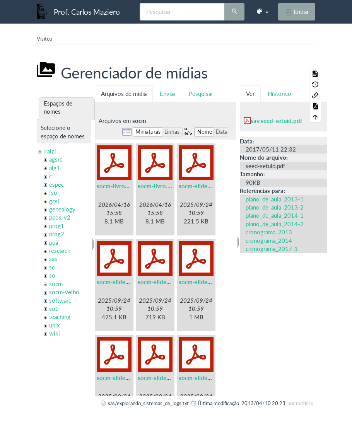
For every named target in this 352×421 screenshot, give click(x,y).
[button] (262, 11)
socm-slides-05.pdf (122, 377)
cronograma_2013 (269, 231)
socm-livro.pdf (157, 185)
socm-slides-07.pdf (204, 377)
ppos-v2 (59, 217)
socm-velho (64, 291)
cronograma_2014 (269, 240)
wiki (54, 333)
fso (53, 192)
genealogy (62, 209)
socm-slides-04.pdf (204, 281)
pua (53, 242)
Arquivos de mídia (124, 93)
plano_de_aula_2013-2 (275, 207)
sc (52, 267)
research (59, 250)
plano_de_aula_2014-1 (275, 215)
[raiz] (49, 151)
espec (56, 184)
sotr (54, 308)
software (60, 300)
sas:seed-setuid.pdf (276, 120)
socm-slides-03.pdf (163, 281)
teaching (59, 316)
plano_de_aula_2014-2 (275, 223)
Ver (250, 93)
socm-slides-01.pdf (204, 185)
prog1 (56, 225)
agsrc (55, 159)
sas (53, 258)
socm (56, 283)
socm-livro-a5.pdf (120, 185)
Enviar (168, 93)
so (52, 275)
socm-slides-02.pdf (122, 281)
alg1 (54, 167)
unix (54, 325)
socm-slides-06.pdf (163, 377)
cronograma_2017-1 (272, 248)
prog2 (56, 233)
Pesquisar (201, 93)
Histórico (279, 93)
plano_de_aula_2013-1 (275, 199)
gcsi (54, 201)
